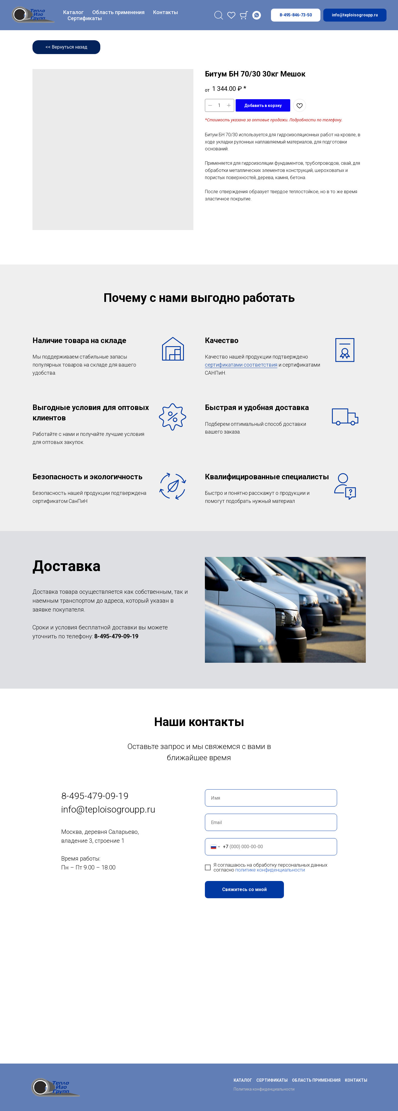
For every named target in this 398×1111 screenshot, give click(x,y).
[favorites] (231, 15)
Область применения (118, 12)
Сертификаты (85, 18)
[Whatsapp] (256, 15)
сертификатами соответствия (241, 365)
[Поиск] (218, 15)
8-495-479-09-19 (116, 636)
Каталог (73, 12)
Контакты (165, 12)
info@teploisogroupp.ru (108, 809)
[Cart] (244, 15)
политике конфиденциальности (270, 870)
